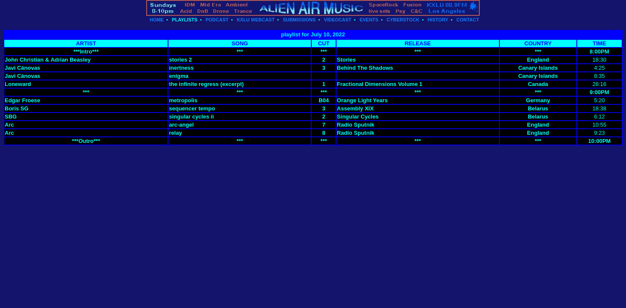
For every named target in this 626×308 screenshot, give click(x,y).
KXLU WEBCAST (256, 19)
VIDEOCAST (337, 19)
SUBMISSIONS (299, 19)
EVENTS (369, 19)
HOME (157, 19)
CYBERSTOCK (403, 19)
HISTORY (438, 19)
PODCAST (217, 19)
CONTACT (467, 19)
